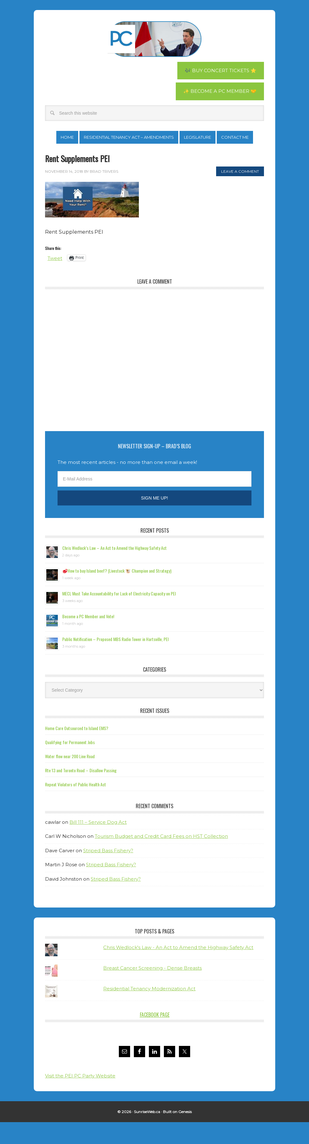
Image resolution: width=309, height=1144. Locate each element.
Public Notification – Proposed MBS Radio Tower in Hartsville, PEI (115, 661)
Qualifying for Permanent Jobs (70, 764)
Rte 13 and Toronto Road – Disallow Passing (81, 792)
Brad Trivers (154, 39)
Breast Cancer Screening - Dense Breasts (152, 990)
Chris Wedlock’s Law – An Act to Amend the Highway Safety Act (114, 569)
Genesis (185, 1133)
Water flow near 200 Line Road (70, 778)
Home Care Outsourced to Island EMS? (76, 750)
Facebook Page (155, 1036)
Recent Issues (154, 732)
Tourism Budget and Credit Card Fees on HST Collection (161, 858)
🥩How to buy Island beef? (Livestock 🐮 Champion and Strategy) (116, 592)
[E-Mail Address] (154, 501)
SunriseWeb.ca (147, 1133)
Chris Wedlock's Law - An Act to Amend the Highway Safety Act (178, 969)
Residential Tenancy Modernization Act (149, 1010)
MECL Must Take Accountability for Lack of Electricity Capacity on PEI (119, 615)
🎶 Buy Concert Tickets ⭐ (218, 71)
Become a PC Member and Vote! (88, 638)
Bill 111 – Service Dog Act (98, 844)
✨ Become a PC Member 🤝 (218, 92)
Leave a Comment (240, 193)
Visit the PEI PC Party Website (80, 1098)
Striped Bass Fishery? (108, 872)
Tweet (55, 279)
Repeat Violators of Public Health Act (75, 806)
